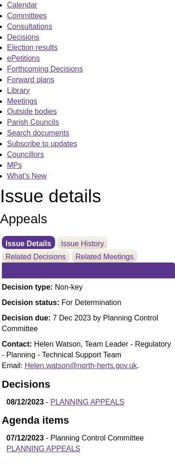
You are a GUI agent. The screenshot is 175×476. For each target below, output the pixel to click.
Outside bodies (32, 111)
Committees (27, 16)
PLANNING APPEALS (87, 402)
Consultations (29, 26)
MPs (14, 165)
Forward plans (30, 80)
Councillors (25, 154)
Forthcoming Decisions (45, 69)
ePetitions (23, 58)
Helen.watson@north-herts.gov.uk (81, 365)
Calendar (22, 5)
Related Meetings (105, 257)
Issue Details (28, 244)
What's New (27, 176)
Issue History (82, 244)
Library (18, 90)
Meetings (22, 101)
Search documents (38, 133)
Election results (32, 47)
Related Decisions (36, 257)
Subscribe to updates (42, 144)
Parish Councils (33, 122)
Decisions (23, 37)
